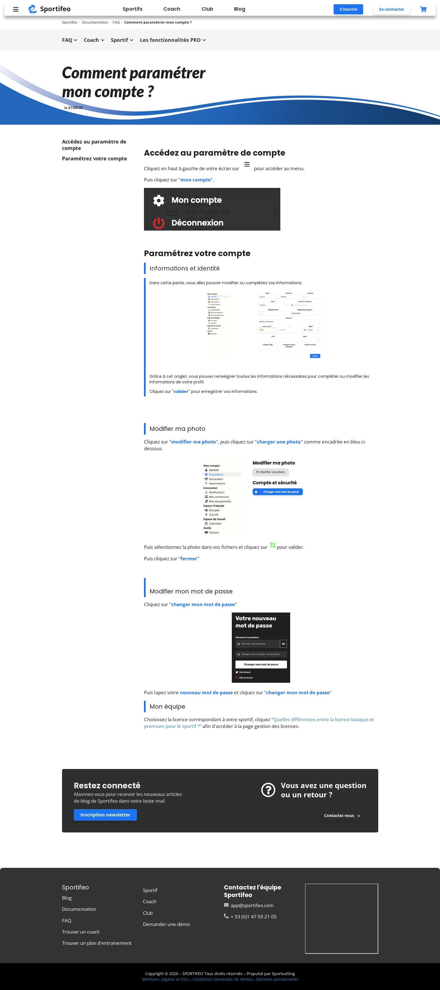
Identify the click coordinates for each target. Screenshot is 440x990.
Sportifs (133, 9)
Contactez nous (342, 815)
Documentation (95, 22)
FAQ (66, 920)
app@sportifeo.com (249, 906)
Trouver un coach (81, 931)
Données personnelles (277, 979)
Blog (239, 9)
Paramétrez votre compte (95, 158)
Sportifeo (69, 22)
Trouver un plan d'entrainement (97, 943)
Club (207, 9)
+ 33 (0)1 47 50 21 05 (250, 916)
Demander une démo (166, 924)
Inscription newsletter (105, 815)
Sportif (150, 890)
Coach (171, 9)
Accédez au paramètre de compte (94, 144)
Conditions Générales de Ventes (222, 979)
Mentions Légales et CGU (165, 979)
